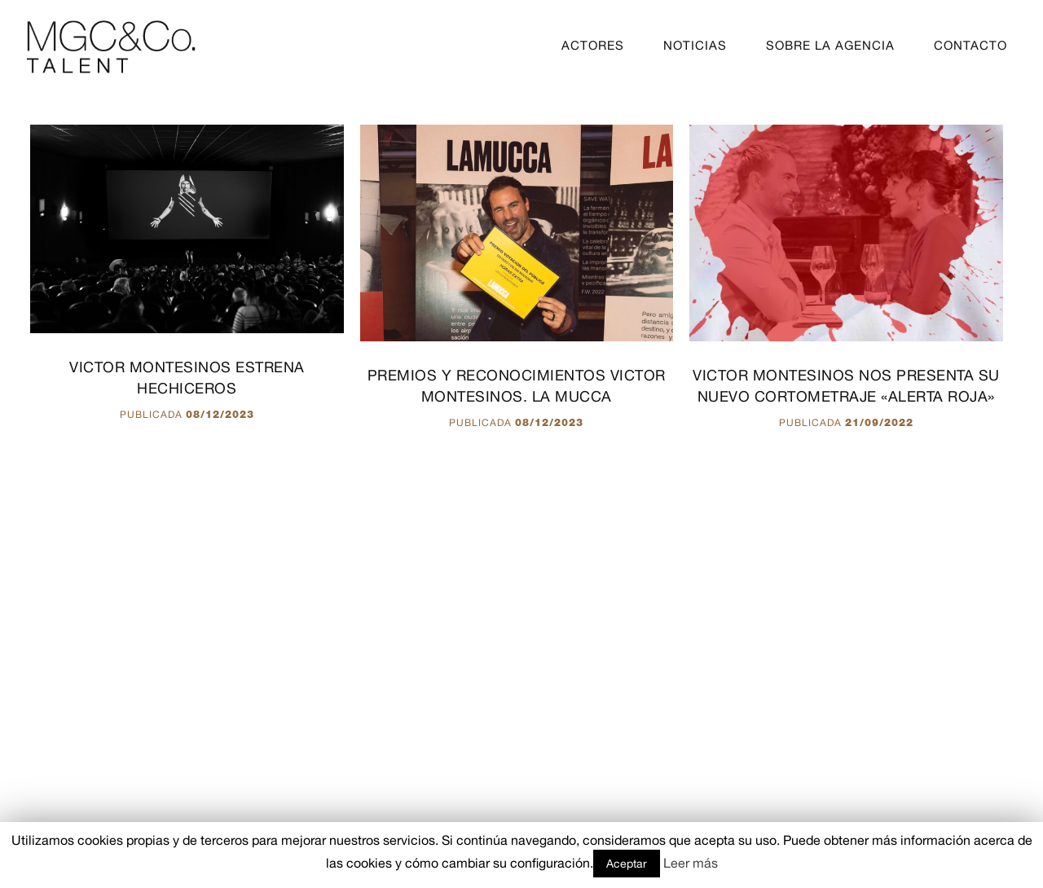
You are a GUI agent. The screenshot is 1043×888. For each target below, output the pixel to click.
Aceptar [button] (626, 863)
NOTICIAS (695, 45)
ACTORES (592, 45)
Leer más (690, 862)
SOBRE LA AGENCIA (830, 45)
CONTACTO (970, 45)
